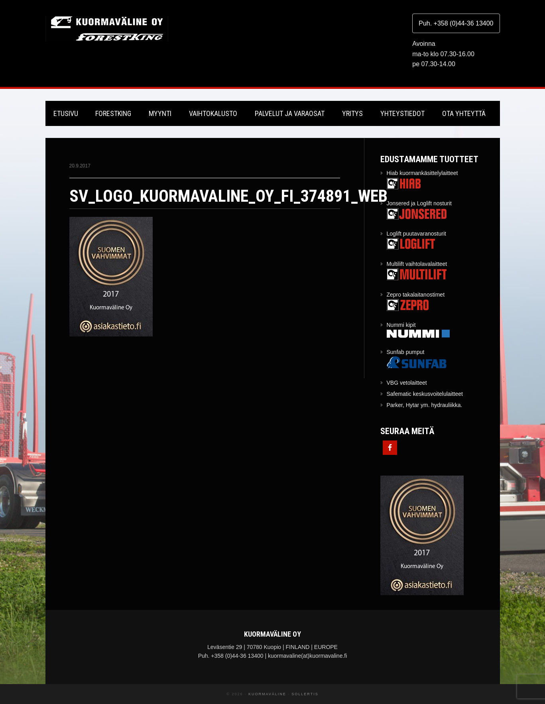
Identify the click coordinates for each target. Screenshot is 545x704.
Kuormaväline (106, 29)
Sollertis (304, 694)
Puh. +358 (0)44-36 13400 (456, 23)
